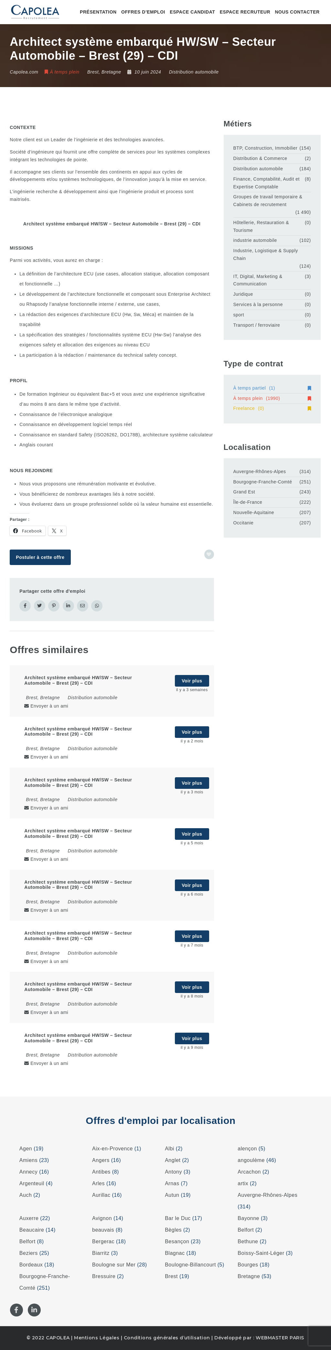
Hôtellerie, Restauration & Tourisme (261, 226)
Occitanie (243, 522)
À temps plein (272, 398)
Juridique (243, 294)
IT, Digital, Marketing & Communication (258, 280)
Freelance (272, 408)
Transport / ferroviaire (256, 325)
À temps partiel (272, 388)
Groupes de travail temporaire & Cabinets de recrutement (268, 200)
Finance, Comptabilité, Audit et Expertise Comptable (266, 182)
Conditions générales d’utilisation (167, 1338)
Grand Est (244, 491)
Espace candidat (192, 12)
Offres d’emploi (143, 12)
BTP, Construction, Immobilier (265, 148)
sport (238, 314)
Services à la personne (258, 304)
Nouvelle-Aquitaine (253, 512)
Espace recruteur (245, 12)
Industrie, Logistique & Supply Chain (265, 254)
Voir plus (192, 680)
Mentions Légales (96, 1338)
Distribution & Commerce (260, 158)
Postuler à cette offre (40, 557)
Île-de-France (247, 502)
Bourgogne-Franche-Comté (262, 481)
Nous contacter (297, 12)
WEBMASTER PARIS (280, 1338)
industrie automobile (255, 240)
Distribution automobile (194, 71)
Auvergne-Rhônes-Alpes (259, 471)
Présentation (98, 12)
